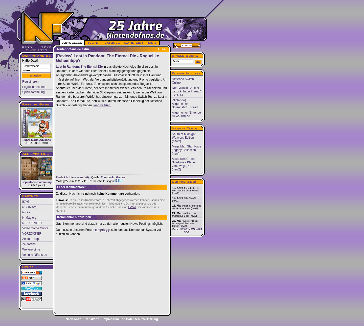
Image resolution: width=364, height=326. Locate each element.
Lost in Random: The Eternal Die (79, 66)
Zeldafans (29, 244)
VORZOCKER (31, 233)
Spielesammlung (33, 92)
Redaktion (92, 319)
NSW (191, 229)
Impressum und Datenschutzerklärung (130, 319)
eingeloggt (102, 230)
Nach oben (73, 319)
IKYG (26, 202)
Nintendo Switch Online (183, 80)
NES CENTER (32, 223)
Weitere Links (31, 249)
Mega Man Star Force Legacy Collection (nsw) (186, 150)
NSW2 (184, 229)
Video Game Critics (35, 228)
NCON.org (29, 207)
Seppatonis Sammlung (36, 170)
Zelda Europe (31, 239)
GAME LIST (134, 42)
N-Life (26, 212)
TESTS (92, 42)
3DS (186, 232)
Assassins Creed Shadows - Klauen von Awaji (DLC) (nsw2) (184, 164)
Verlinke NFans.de (34, 255)
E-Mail (132, 207)
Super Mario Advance (36, 124)
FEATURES (111, 42)
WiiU (199, 229)
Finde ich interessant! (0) (72, 177)
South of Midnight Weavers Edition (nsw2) (183, 137)
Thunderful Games (113, 177)
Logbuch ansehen (34, 87)
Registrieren (30, 81)
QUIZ (153, 42)
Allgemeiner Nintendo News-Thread (186, 114)
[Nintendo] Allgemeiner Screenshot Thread (185, 103)
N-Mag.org (29, 217)
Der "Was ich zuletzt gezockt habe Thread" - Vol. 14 (186, 91)
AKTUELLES (72, 42)
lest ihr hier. (102, 105)
